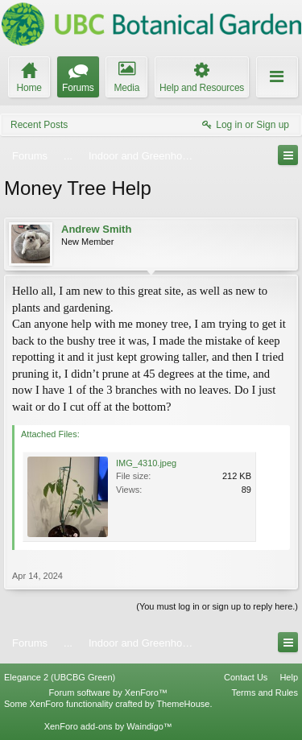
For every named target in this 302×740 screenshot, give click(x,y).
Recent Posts (39, 124)
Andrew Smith (96, 229)
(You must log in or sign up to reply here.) (217, 606)
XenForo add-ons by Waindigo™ (108, 726)
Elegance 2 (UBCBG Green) (59, 677)
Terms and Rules (264, 692)
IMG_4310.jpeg (146, 463)
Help (288, 677)
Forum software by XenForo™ (108, 692)
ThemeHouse (182, 704)
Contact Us (245, 677)
